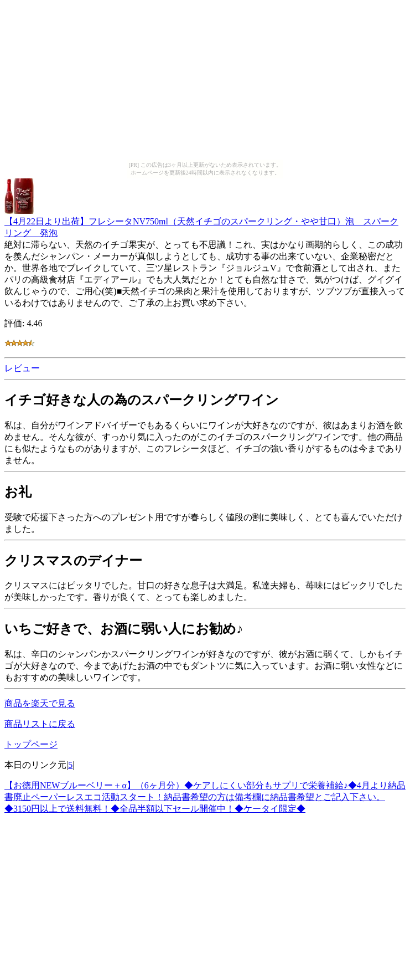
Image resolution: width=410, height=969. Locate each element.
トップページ (31, 744)
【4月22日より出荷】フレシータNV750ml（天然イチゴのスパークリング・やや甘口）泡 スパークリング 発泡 (201, 222)
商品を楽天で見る (39, 703)
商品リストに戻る (39, 724)
